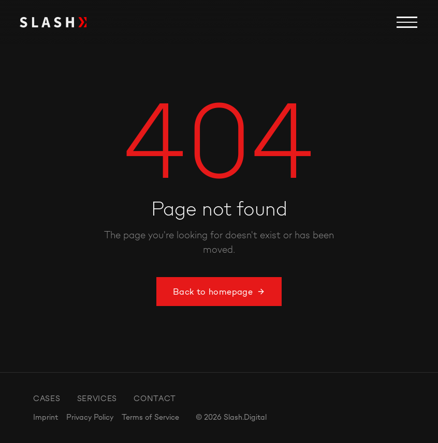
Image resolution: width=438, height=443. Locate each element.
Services (97, 398)
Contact (155, 398)
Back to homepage (219, 291)
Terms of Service (150, 417)
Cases (47, 398)
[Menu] (406, 22)
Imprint (45, 417)
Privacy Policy (89, 417)
